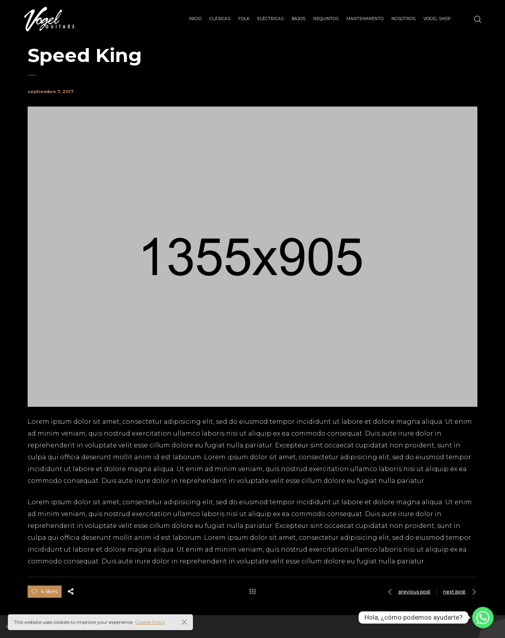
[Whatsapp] (483, 617)
